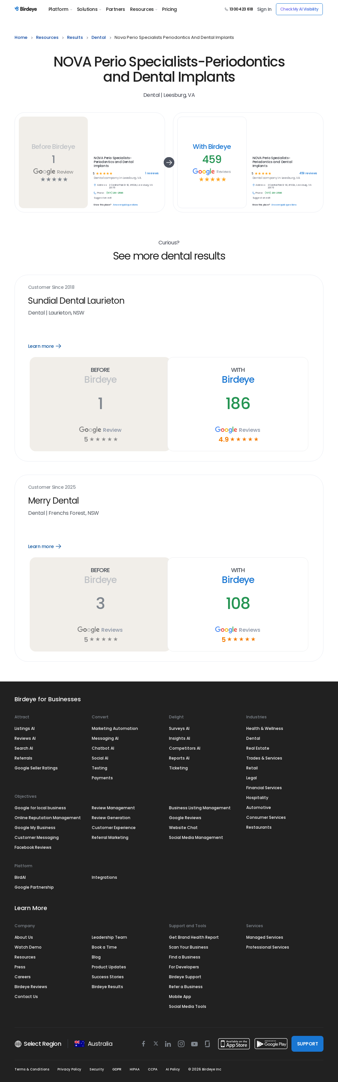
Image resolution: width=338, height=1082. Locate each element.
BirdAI (20, 877)
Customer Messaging (37, 837)
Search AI (24, 748)
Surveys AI (179, 728)
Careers (23, 977)
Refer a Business (186, 986)
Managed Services (264, 937)
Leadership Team (109, 937)
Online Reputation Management (48, 817)
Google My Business (35, 827)
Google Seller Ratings (36, 768)
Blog (96, 957)
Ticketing (178, 768)
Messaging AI (105, 738)
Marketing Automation (115, 728)
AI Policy (173, 1069)
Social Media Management (196, 837)
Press (20, 967)
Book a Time (104, 947)
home (21, 37)
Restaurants (259, 827)
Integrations (104, 877)
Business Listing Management (200, 808)
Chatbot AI (103, 748)
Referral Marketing (110, 837)
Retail (252, 768)
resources (47, 37)
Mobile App (180, 996)
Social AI (100, 758)
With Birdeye (212, 146)
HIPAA (135, 1069)
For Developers (184, 967)
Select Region (38, 1043)
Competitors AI (184, 748)
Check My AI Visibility (299, 9)
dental (98, 37)
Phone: (101, 193)
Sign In (264, 9)
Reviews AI (25, 738)
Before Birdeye (53, 146)
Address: (102, 185)
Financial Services (264, 788)
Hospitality (257, 797)
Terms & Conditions (32, 1069)
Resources (143, 9)
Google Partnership (34, 887)
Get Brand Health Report (194, 937)
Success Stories (108, 977)
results (75, 37)
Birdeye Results (107, 986)
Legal (251, 778)
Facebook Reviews (33, 847)
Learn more (49, 346)
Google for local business (40, 808)
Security (96, 1069)
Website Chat (183, 827)
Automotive (258, 807)
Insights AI (179, 738)
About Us (24, 937)
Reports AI (179, 758)
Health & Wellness (264, 728)
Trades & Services (264, 758)
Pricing (169, 9)
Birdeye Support (185, 977)
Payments (102, 778)
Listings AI (25, 728)
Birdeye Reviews (31, 986)
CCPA (152, 1069)
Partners (115, 9)
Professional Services (267, 947)
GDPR (116, 1069)
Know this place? (102, 205)
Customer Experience (114, 827)
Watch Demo (28, 947)
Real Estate (257, 748)
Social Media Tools (187, 1006)
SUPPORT (307, 1043)
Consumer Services (266, 817)
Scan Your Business (188, 947)
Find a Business (184, 957)
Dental (253, 738)
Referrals (23, 758)
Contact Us (26, 996)
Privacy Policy (69, 1069)
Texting (99, 768)
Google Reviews (185, 817)
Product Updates (109, 967)
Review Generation (111, 817)
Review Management (113, 808)
